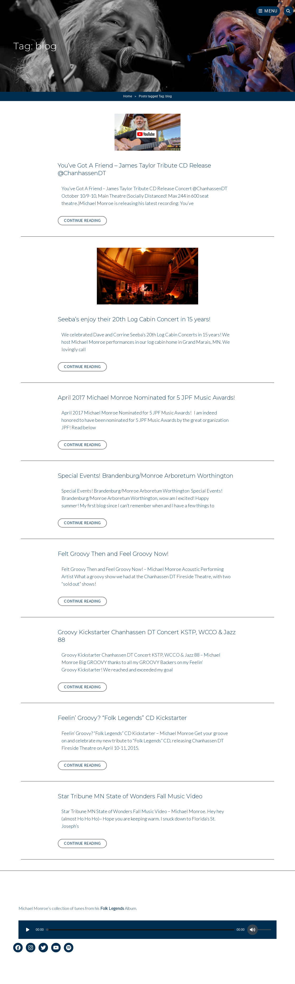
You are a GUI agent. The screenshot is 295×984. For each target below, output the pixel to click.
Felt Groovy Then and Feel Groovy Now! (113, 553)
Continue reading (85, 221)
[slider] (140, 929)
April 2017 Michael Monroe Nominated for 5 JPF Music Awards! (146, 397)
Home (127, 96)
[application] (147, 929)
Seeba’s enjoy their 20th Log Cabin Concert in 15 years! (134, 319)
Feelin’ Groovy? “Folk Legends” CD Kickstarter (122, 718)
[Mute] (252, 929)
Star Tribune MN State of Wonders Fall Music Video (130, 796)
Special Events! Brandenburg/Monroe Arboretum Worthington (145, 475)
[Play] (27, 929)
